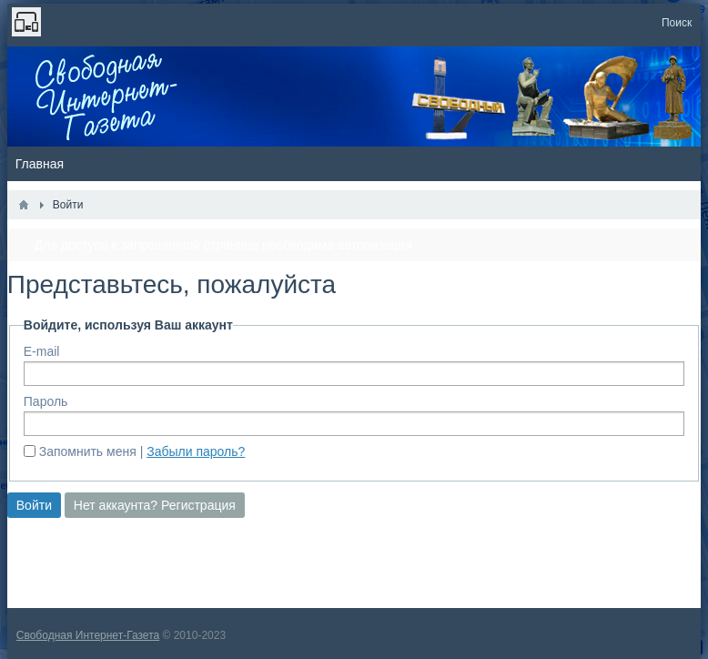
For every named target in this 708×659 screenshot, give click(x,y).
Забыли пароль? (196, 451)
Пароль (46, 401)
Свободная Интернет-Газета (87, 635)
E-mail (42, 351)
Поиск (677, 22)
